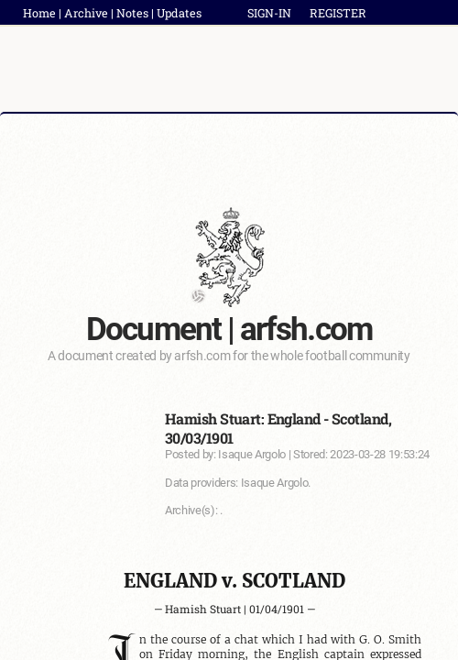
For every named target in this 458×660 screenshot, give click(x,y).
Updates (179, 13)
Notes (132, 13)
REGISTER (338, 13)
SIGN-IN (269, 13)
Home (39, 13)
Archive (86, 13)
